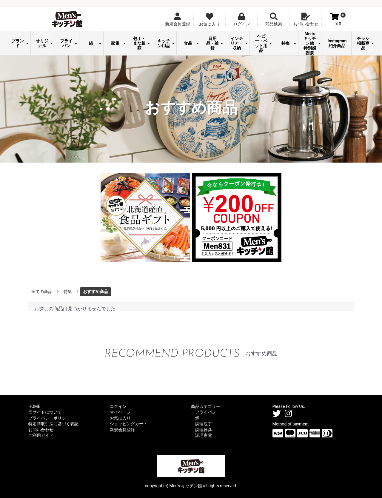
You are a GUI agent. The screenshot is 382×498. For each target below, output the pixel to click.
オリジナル (44, 43)
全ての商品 (41, 291)
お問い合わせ (40, 429)
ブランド (19, 43)
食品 (191, 43)
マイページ (120, 412)
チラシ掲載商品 (365, 43)
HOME (34, 406)
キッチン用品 (166, 43)
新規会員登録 (122, 429)
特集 (288, 43)
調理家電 (203, 435)
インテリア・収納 (238, 43)
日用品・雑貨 (214, 43)
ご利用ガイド (40, 435)
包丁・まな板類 (141, 43)
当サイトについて (45, 412)
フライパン (68, 43)
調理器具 (203, 429)
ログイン (118, 406)
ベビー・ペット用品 (263, 43)
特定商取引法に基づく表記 (53, 423)
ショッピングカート (128, 423)
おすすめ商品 (95, 291)
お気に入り (120, 418)
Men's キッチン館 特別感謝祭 (312, 43)
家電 (118, 43)
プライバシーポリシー (49, 418)
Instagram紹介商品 (337, 43)
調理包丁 (203, 423)
